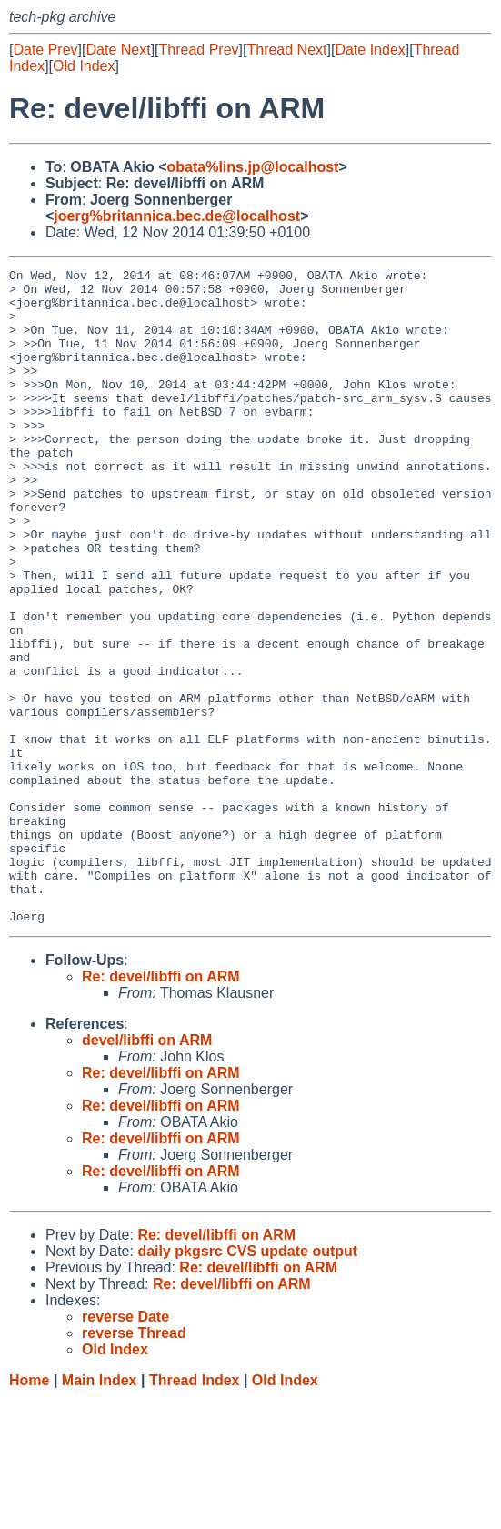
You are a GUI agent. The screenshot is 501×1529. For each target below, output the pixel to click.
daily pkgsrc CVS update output (247, 1382)
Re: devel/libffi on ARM (161, 1107)
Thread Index (194, 1511)
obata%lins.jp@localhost (252, 167)
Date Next (117, 49)
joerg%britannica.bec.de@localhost (177, 216)
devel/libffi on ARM (147, 1171)
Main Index (99, 1511)
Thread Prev (199, 49)
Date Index (370, 49)
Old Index (84, 66)
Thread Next (286, 49)
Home (29, 1511)
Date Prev (45, 49)
